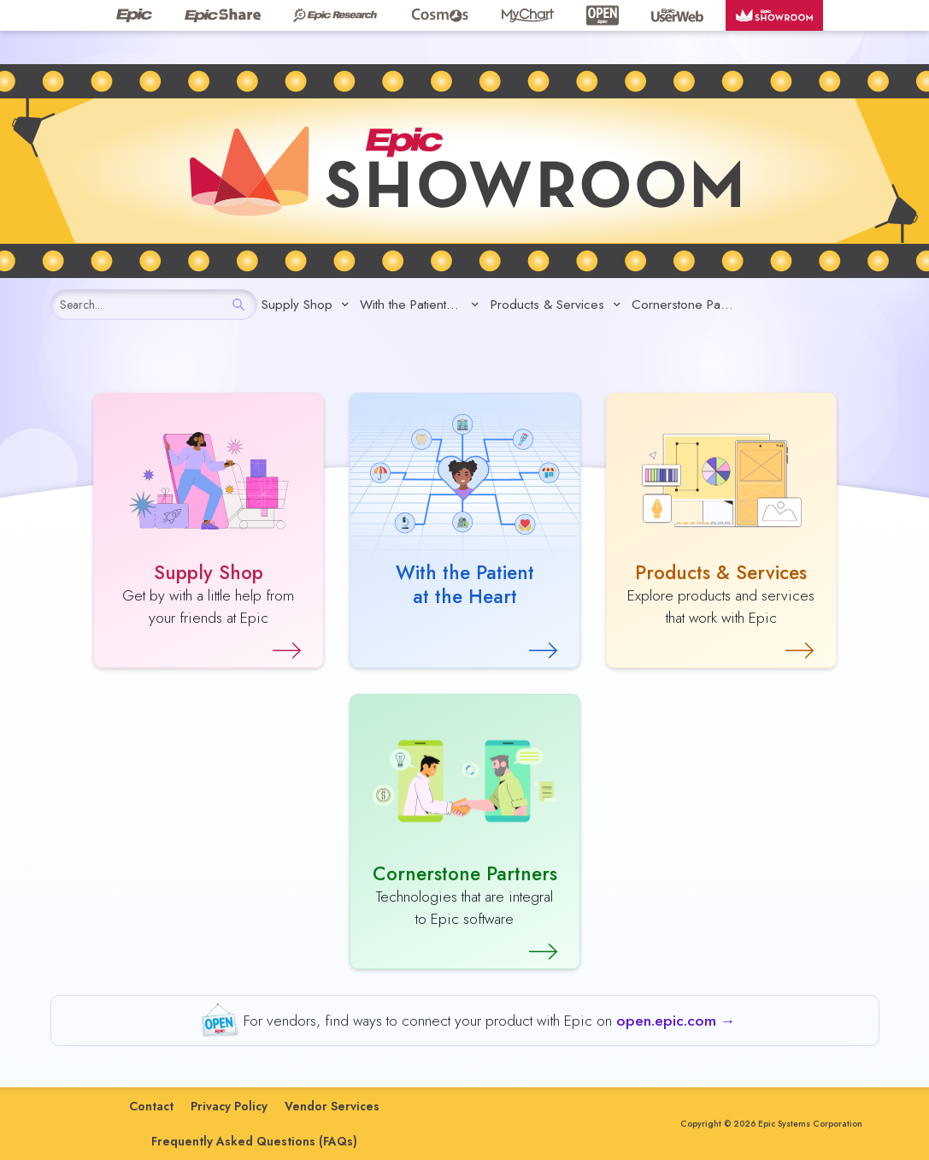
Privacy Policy (229, 1106)
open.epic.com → (676, 1020)
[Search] (239, 305)
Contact (151, 1106)
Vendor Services (332, 1106)
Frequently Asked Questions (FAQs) (254, 1141)
